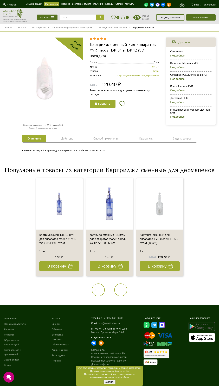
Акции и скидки (61, 350)
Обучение (58, 329)
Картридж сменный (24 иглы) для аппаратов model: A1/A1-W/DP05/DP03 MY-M (108, 239)
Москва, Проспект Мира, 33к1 (109, 332)
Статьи (8, 365)
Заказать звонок (200, 17)
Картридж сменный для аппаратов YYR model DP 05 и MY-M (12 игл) (159, 239)
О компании (10, 318)
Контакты (9, 334)
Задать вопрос (12, 359)
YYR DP (154, 66)
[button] (98, 289)
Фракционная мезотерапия (113, 27)
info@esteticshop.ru (110, 323)
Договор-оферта (102, 364)
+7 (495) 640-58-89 (170, 17)
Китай (156, 71)
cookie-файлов (122, 377)
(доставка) (23, 19)
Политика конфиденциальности (110, 357)
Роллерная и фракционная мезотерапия (72, 27)
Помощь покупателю (15, 323)
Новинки (57, 360)
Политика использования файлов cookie (109, 371)
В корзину (102, 104)
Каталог (22, 27)
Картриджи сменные (143, 27)
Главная (7, 27)
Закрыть (109, 382)
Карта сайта (99, 350)
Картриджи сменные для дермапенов (138, 75)
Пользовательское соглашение (110, 360)
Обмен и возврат (62, 344)
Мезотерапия (39, 27)
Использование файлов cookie (110, 353)
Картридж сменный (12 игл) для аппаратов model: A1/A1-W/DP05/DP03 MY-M (57, 239)
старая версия (145, 17)
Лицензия (9, 329)
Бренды (57, 323)
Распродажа (60, 355)
